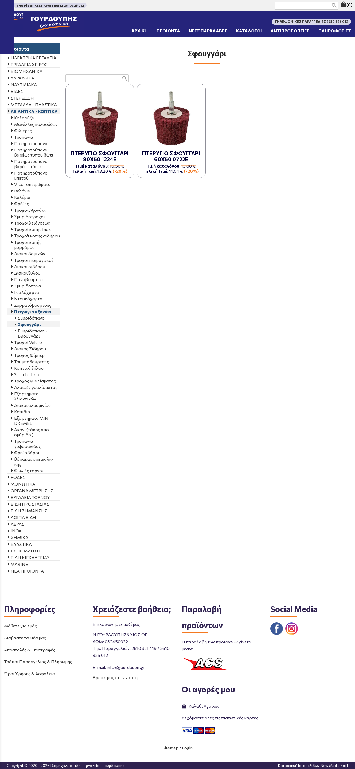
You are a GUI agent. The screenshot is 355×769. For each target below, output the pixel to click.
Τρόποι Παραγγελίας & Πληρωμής (38, 661)
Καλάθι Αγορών (200, 706)
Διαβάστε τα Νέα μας (25, 637)
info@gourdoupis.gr (126, 667)
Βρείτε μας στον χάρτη (115, 677)
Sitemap (170, 747)
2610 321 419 (144, 648)
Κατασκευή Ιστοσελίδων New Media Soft (313, 765)
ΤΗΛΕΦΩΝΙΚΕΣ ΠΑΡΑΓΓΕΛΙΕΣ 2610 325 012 (50, 5)
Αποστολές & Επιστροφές (29, 649)
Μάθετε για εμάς (20, 625)
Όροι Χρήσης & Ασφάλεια (29, 673)
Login (187, 747)
